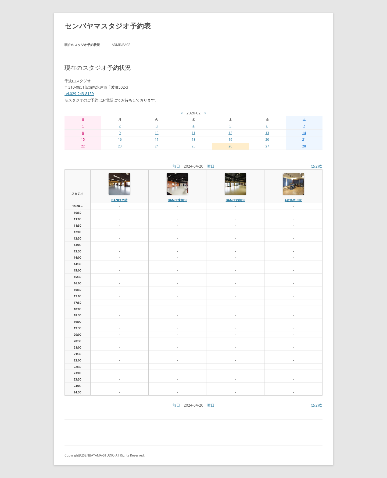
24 (157, 146)
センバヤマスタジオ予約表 (107, 26)
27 (267, 146)
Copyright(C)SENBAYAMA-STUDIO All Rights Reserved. (104, 455)
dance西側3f (235, 200)
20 (267, 139)
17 (157, 139)
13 (267, 133)
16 (120, 139)
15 (83, 139)
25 (193, 146)
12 (230, 133)
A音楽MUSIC (293, 200)
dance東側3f (177, 200)
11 (193, 133)
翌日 (210, 166)
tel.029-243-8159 (79, 93)
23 (120, 146)
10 (157, 133)
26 (230, 146)
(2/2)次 (316, 166)
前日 (176, 166)
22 (83, 146)
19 (230, 139)
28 (304, 146)
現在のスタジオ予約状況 (82, 44)
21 (304, 139)
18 (193, 139)
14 (304, 133)
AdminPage (121, 44)
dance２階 (119, 200)
